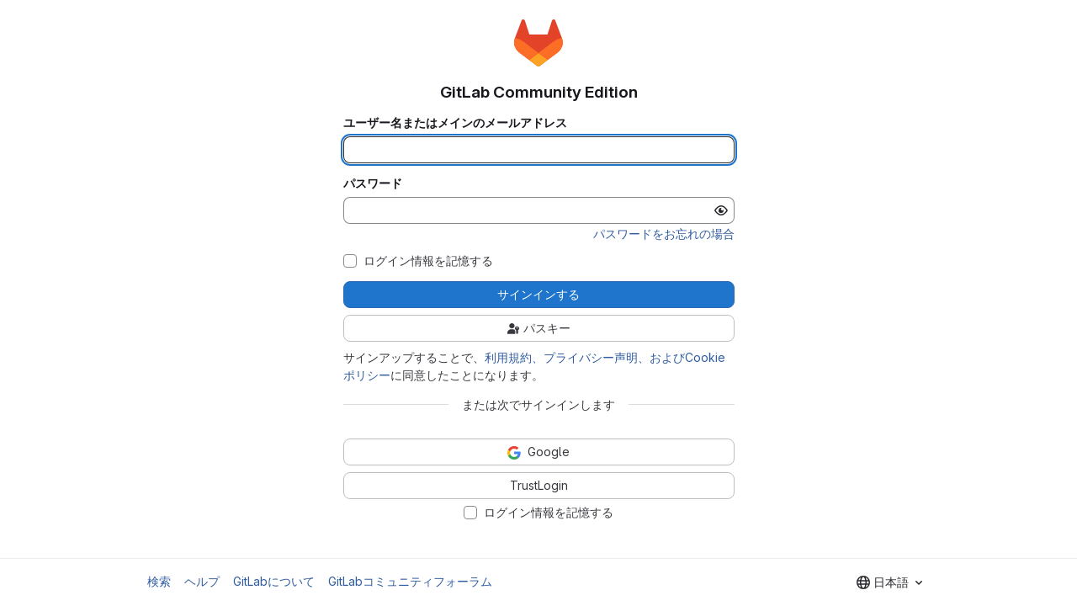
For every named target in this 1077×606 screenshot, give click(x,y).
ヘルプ (202, 581)
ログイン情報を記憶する (428, 261)
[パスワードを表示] (721, 210)
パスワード (372, 183)
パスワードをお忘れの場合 (664, 233)
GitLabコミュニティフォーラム (410, 581)
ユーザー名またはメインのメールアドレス (455, 123)
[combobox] (889, 582)
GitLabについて (274, 581)
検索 (159, 581)
